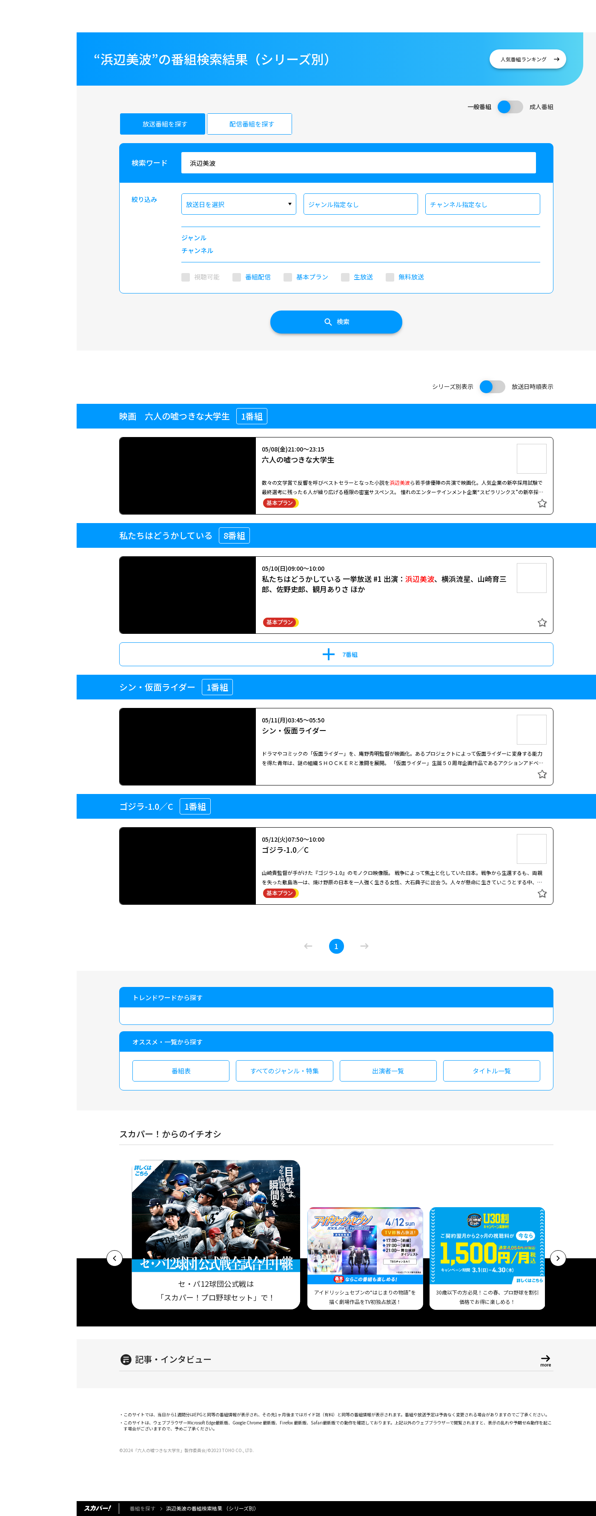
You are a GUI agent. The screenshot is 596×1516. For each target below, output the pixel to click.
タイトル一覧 (492, 1070)
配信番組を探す (251, 123)
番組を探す (142, 1508)
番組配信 (258, 276)
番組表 (181, 1070)
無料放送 (411, 276)
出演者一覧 (388, 1070)
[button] (114, 1258)
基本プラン (312, 276)
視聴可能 (207, 276)
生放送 (363, 276)
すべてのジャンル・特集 (284, 1070)
